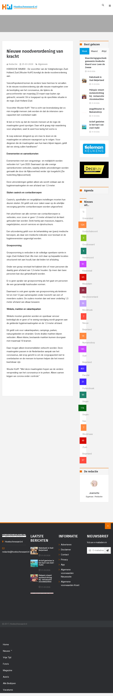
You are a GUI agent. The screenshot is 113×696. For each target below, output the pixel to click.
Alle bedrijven (9, 683)
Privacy (64, 559)
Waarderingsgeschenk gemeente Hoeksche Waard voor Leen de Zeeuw (95, 63)
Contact (65, 554)
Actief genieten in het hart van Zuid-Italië (96, 124)
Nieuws (7, 650)
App (63, 564)
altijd (104, 51)
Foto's (6, 664)
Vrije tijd (7, 657)
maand (94, 51)
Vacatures (8, 689)
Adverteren (66, 544)
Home (6, 644)
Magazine (7, 670)
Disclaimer (66, 549)
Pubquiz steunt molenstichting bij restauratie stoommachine (96, 94)
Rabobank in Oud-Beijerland (96, 79)
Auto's (6, 677)
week (84, 51)
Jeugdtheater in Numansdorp (96, 110)
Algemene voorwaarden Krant (70, 583)
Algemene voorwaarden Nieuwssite (67, 573)
